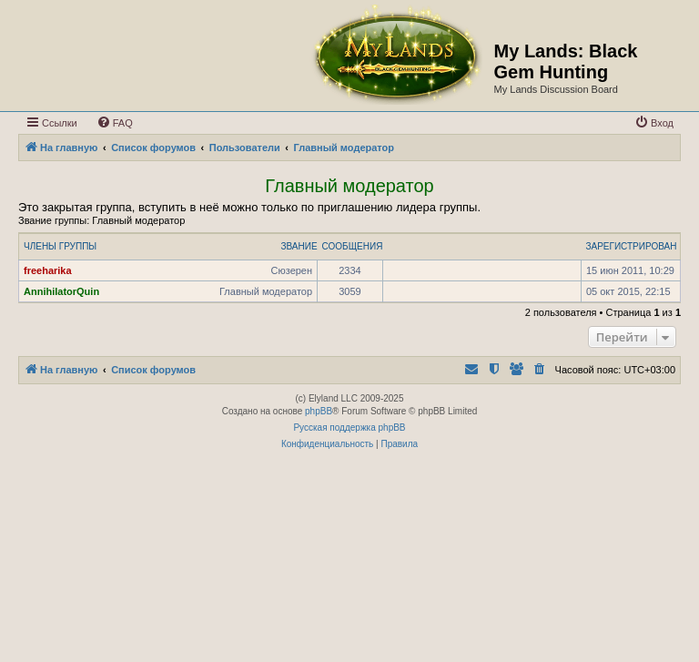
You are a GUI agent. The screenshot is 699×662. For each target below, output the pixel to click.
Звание (298, 246)
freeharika (48, 270)
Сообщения (352, 246)
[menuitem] (114, 123)
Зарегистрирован (630, 246)
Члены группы (60, 246)
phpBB (318, 411)
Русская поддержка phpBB (349, 428)
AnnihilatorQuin (61, 291)
